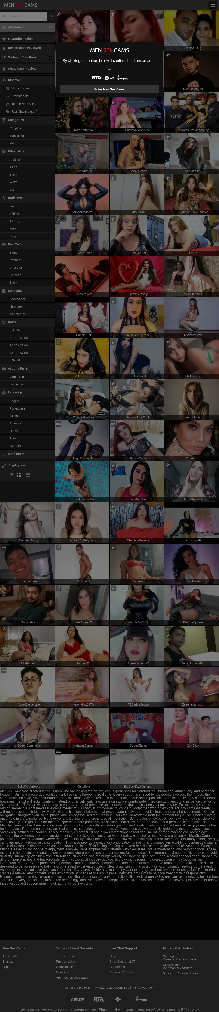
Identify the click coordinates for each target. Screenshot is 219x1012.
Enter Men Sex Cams (109, 89)
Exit (109, 69)
